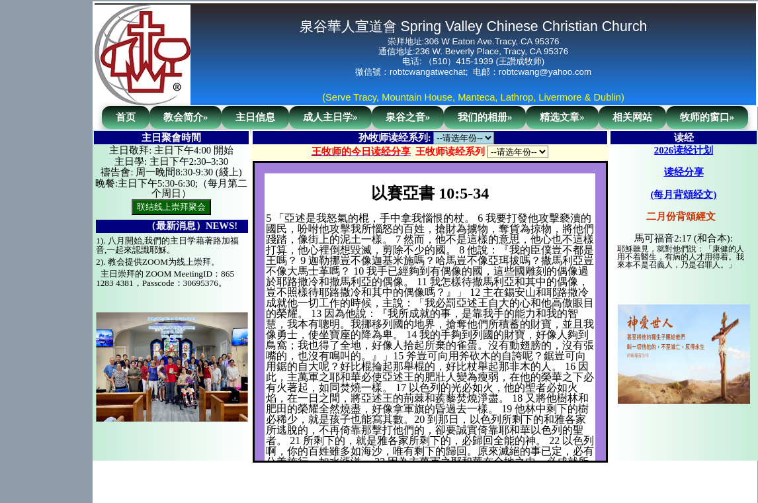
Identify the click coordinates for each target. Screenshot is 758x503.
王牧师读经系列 (450, 151)
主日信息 (255, 117)
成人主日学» (330, 117)
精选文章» (562, 117)
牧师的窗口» (707, 117)
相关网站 (632, 117)
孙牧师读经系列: (394, 137)
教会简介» (185, 117)
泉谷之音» (408, 117)
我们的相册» (485, 117)
